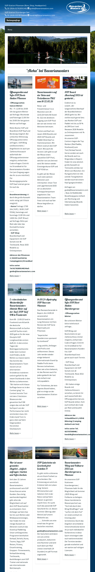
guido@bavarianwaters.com (41, 8)
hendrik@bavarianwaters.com (42, 15)
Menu (10, 29)
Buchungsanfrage (13, 20)
